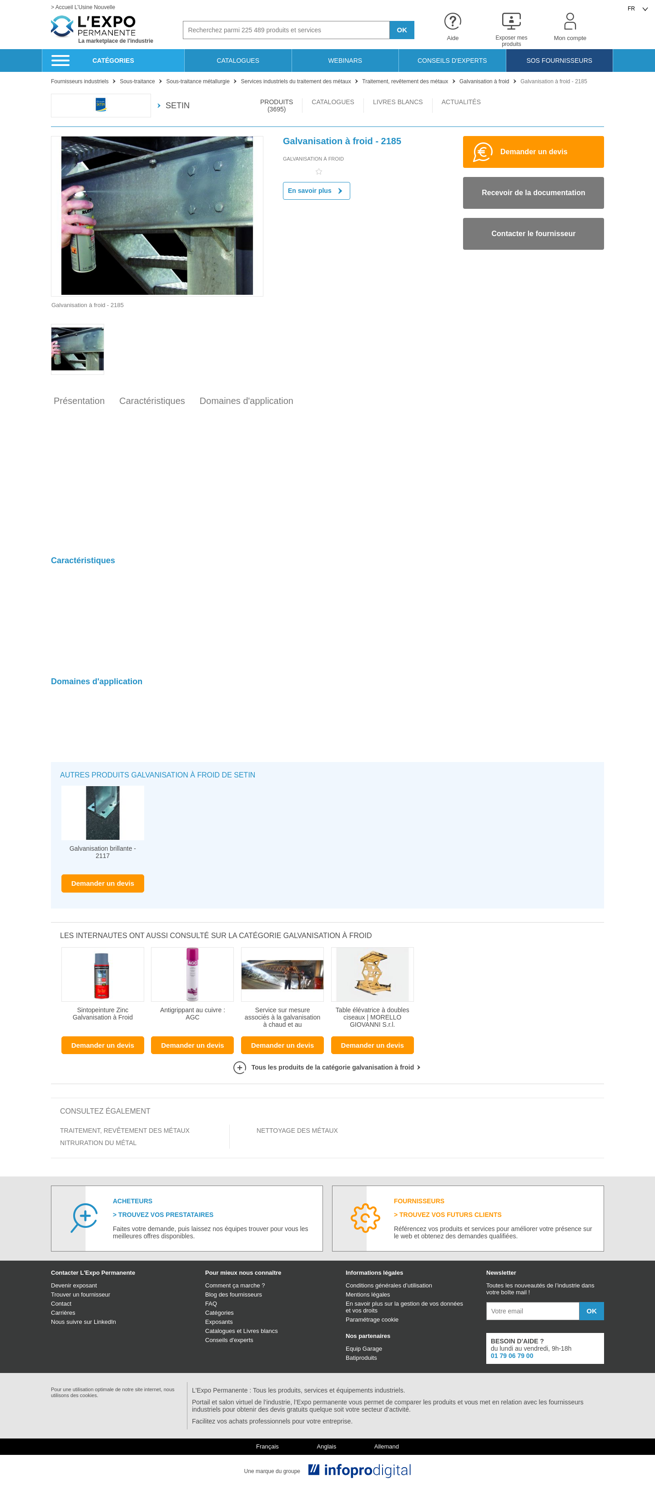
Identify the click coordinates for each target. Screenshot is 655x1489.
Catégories (219, 1312)
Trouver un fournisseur (80, 1294)
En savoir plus (316, 190)
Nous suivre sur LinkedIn (83, 1321)
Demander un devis (102, 883)
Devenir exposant (74, 1285)
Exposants (219, 1321)
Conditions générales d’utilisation (389, 1285)
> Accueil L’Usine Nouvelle (83, 7)
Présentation (79, 401)
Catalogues (220, 1330)
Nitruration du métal (98, 1142)
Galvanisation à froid (313, 159)
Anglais (327, 1447)
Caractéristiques (152, 401)
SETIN (173, 105)
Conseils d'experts (229, 1340)
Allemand (386, 1447)
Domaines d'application (246, 401)
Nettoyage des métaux (297, 1130)
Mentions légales (368, 1294)
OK (402, 30)
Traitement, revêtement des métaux (125, 1130)
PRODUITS (276, 105)
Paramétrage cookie (372, 1319)
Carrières (63, 1312)
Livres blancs (260, 1330)
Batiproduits (361, 1357)
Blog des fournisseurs (233, 1294)
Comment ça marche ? (235, 1285)
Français (267, 1447)
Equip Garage (364, 1348)
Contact (61, 1303)
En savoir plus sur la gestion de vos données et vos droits (404, 1307)
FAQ (211, 1303)
